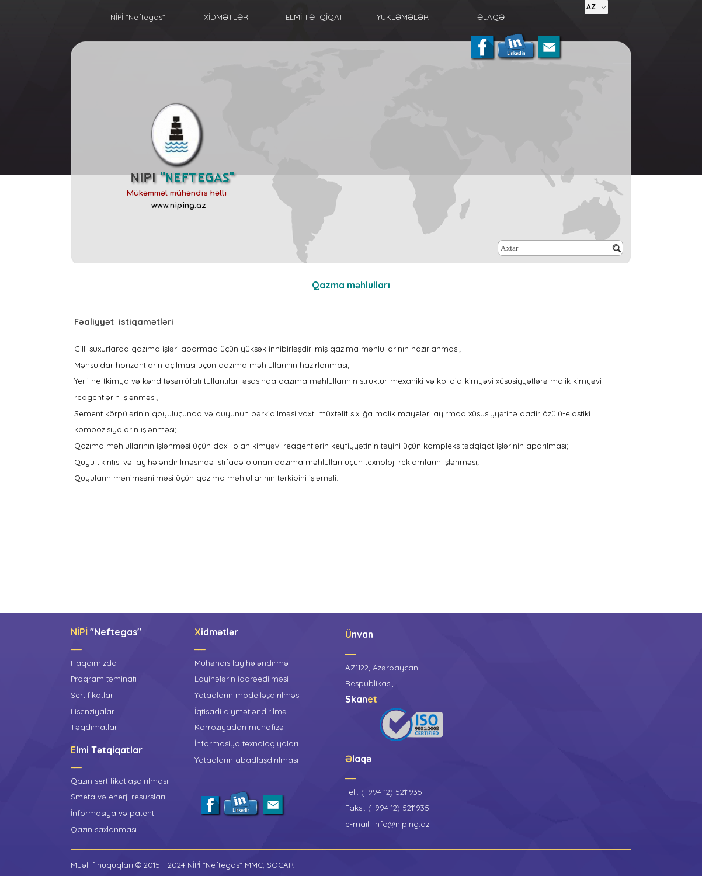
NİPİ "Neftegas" (137, 17)
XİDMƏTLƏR (226, 17)
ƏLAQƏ (491, 17)
